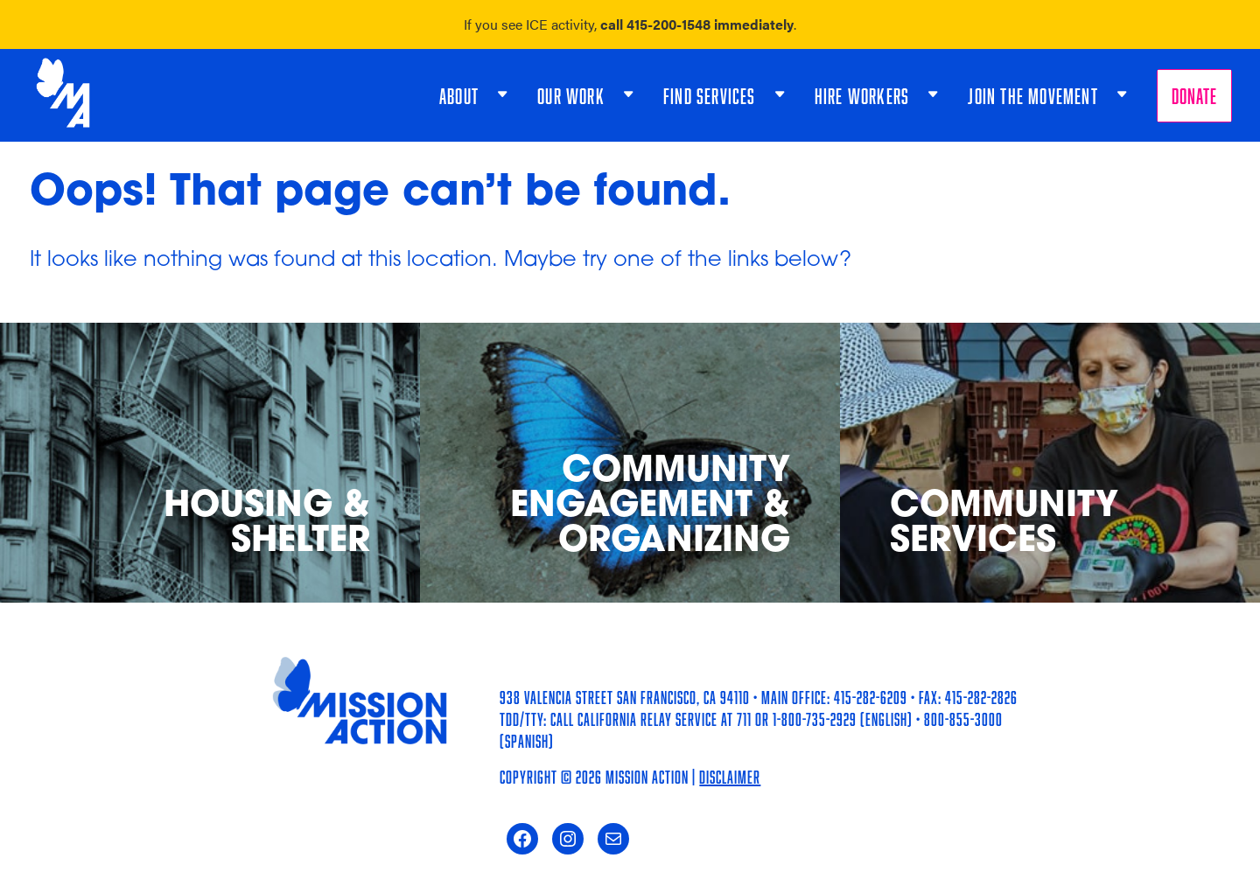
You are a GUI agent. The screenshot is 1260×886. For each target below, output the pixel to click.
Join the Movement (1032, 96)
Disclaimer (729, 776)
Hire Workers (862, 96)
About (459, 96)
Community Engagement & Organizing (650, 508)
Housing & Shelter (267, 525)
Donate (1194, 96)
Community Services (1004, 525)
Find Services (709, 96)
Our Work (571, 96)
